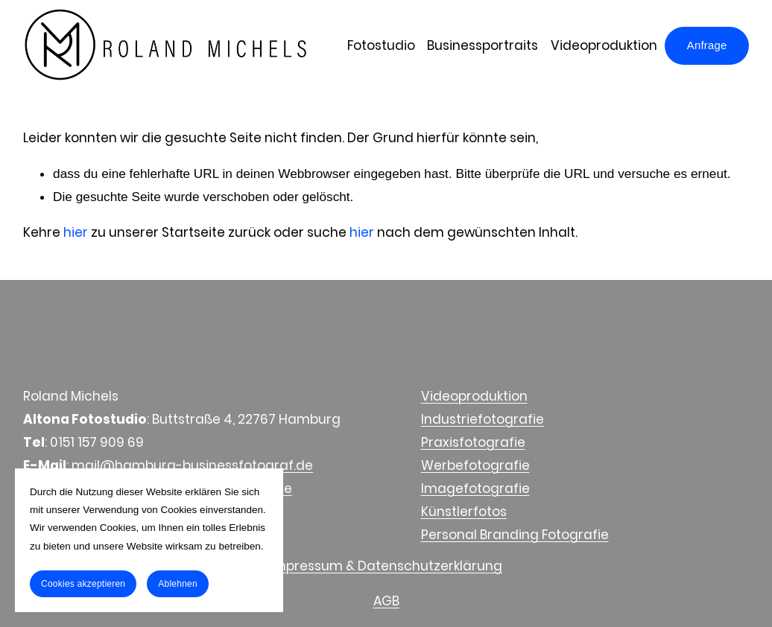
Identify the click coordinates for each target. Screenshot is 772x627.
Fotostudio (381, 45)
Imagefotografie (475, 488)
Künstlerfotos (464, 512)
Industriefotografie (482, 419)
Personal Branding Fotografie (515, 535)
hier (75, 232)
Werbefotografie (475, 465)
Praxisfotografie (473, 442)
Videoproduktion (604, 45)
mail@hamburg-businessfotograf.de (192, 465)
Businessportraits (482, 45)
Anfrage (707, 45)
